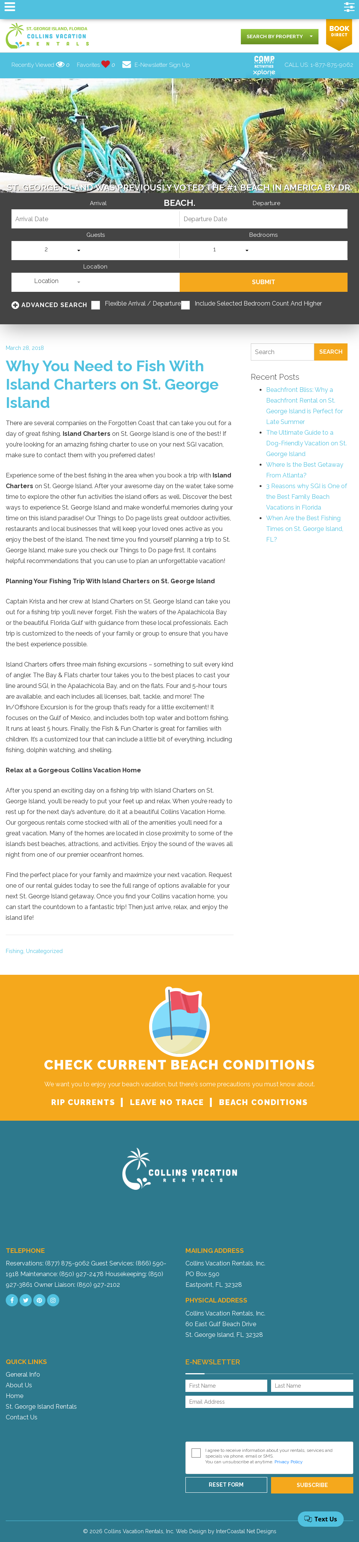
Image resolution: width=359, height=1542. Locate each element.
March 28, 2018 (25, 348)
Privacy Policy (289, 1461)
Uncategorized (44, 951)
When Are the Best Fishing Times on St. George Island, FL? (304, 529)
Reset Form (226, 1485)
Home (14, 1396)
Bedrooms (263, 235)
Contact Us (21, 1417)
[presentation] (243, 1427)
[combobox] (279, 37)
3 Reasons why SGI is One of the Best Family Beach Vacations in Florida (306, 496)
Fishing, (15, 951)
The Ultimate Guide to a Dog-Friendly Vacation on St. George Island (306, 443)
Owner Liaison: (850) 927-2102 (77, 1284)
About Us (19, 1385)
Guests (95, 235)
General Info (23, 1374)
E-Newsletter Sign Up (156, 64)
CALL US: (318, 64)
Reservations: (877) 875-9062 (47, 1263)
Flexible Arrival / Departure (143, 304)
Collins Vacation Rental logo (48, 36)
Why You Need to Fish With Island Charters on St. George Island (112, 384)
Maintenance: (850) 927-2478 (62, 1274)
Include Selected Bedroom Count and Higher (258, 304)
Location (95, 267)
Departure (266, 203)
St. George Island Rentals (41, 1406)
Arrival (98, 203)
